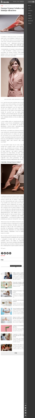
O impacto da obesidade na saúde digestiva (20, 326)
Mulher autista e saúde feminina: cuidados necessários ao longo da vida (21, 273)
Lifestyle (22, 1)
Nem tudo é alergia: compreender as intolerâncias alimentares (21, 283)
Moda (26, 1)
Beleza (14, 1)
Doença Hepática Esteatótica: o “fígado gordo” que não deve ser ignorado (21, 309)
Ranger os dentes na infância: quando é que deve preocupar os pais (22, 317)
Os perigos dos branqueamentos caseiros (20, 300)
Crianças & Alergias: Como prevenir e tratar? (21, 291)
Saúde (2, 5)
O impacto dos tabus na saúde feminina (22, 344)
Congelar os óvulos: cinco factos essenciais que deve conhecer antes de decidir (21, 335)
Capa (18, 1)
